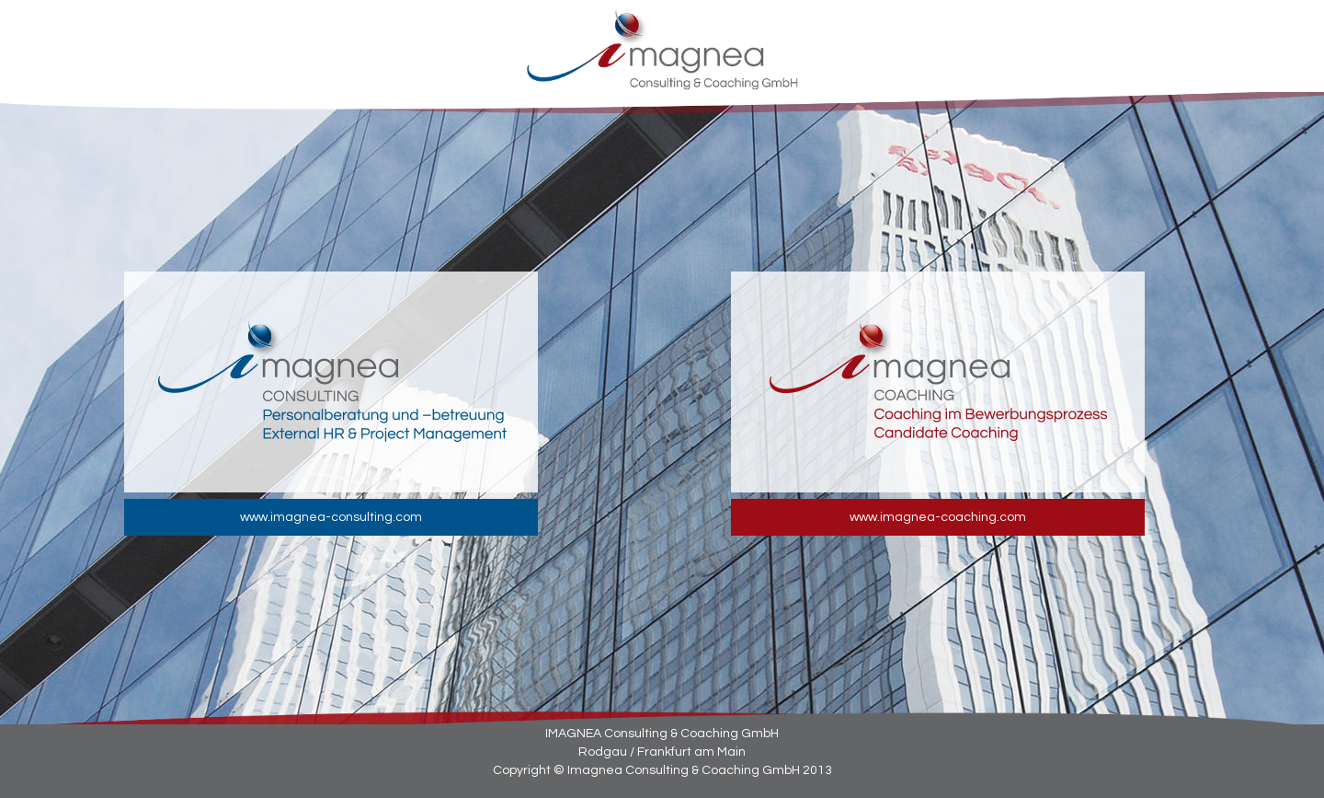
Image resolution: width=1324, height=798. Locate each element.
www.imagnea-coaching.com (938, 517)
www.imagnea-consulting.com (331, 517)
